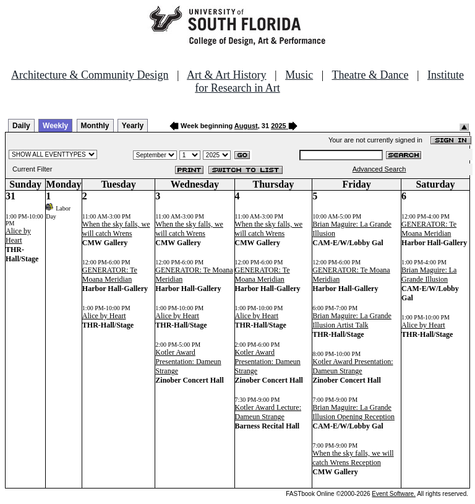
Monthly (95, 125)
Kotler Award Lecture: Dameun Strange (268, 412)
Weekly (55, 125)
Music (299, 75)
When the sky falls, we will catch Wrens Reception (352, 458)
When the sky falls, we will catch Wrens (116, 229)
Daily (21, 125)
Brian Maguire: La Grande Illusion (428, 275)
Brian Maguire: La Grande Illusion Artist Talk (352, 320)
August (246, 125)
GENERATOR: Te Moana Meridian (109, 275)
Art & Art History (227, 75)
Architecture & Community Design (89, 75)
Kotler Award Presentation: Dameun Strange (188, 361)
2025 (278, 125)
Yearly (132, 125)
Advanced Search (379, 169)
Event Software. (394, 493)
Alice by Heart (18, 236)
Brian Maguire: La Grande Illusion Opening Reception (353, 412)
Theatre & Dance (370, 75)
